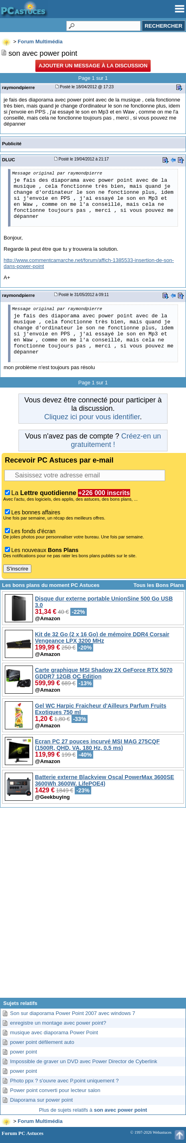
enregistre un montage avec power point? (58, 1023)
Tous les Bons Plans (158, 585)
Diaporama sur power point (41, 1100)
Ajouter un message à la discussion (93, 66)
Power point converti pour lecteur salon (55, 1090)
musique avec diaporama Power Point (54, 1032)
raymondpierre (18, 87)
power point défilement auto (42, 1042)
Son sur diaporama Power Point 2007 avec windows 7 (72, 1013)
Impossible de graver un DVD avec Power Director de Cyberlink (83, 1061)
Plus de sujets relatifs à (93, 1110)
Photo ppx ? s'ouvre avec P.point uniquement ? (64, 1081)
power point (23, 1052)
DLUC (8, 159)
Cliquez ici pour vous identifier (92, 417)
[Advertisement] (92, 906)
